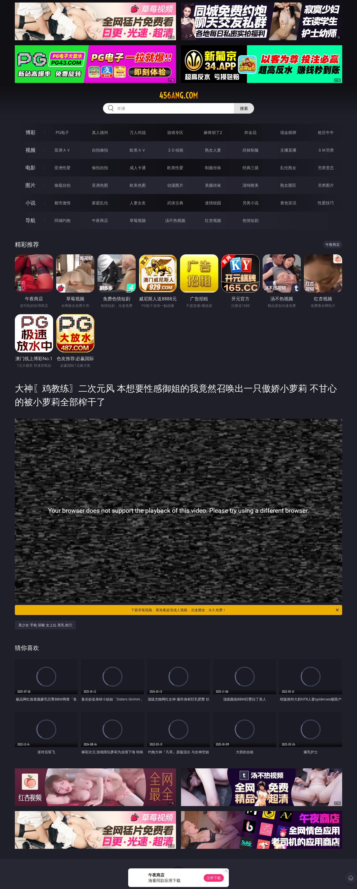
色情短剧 (250, 220)
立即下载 (214, 877)
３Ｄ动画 (175, 150)
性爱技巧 (326, 203)
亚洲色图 (100, 185)
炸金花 (250, 132)
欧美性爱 (175, 167)
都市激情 (62, 203)
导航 (30, 220)
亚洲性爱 (62, 167)
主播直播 (288, 150)
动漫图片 (175, 185)
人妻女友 (138, 203)
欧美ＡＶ (138, 150)
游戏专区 (175, 132)
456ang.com (178, 95)
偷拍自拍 (100, 167)
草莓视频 (138, 220)
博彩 (30, 132)
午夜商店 (100, 220)
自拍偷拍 (100, 150)
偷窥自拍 (62, 185)
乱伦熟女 (288, 167)
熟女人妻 (213, 150)
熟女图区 (288, 185)
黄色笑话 (288, 203)
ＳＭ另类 (326, 150)
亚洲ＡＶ (62, 150)
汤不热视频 (175, 220)
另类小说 (250, 203)
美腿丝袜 (213, 185)
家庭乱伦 (100, 203)
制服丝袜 (213, 167)
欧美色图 (138, 185)
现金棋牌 (288, 132)
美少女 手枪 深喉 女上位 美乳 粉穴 (45, 625)
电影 (30, 167)
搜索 (244, 108)
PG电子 (62, 132)
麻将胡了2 (213, 132)
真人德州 (100, 132)
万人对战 (138, 132)
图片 (30, 185)
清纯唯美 (250, 185)
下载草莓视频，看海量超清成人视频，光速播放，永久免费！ (235, 610)
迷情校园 (213, 203)
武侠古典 (175, 203)
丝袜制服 (250, 150)
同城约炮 (62, 220)
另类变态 (326, 167)
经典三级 (250, 167)
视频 (30, 150)
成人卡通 (138, 167)
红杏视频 (213, 220)
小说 (30, 202)
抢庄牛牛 (326, 132)
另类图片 (326, 185)
